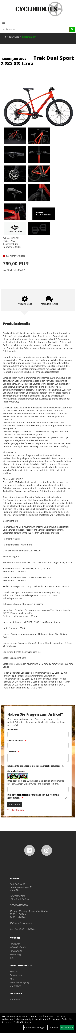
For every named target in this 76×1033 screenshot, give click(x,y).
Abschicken (14, 804)
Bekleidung (15, 954)
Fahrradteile (16, 950)
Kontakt (13, 971)
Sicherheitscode (16, 771)
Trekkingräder (29, 36)
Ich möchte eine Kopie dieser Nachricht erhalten (33, 765)
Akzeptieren (67, 1027)
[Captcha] (38, 789)
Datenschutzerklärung (23, 794)
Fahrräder (14, 36)
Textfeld (11, 751)
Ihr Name (12, 729)
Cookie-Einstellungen (34, 1027)
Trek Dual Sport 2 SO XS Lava (37, 61)
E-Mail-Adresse (15, 740)
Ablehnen (53, 1027)
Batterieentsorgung (19, 982)
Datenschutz (16, 975)
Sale (12, 958)
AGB (12, 978)
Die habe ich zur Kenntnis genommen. (33, 796)
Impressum (15, 985)
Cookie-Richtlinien (23, 1022)
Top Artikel (15, 999)
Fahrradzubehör (18, 947)
